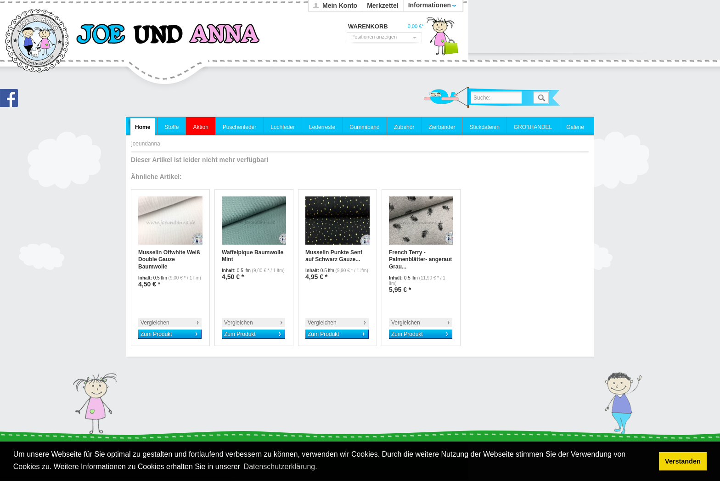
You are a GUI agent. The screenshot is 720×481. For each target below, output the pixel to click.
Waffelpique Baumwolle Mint (252, 256)
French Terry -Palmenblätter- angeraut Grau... (420, 259)
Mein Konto (339, 5)
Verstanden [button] (683, 461)
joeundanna (37, 41)
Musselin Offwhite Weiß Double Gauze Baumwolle (169, 259)
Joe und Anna (11, 100)
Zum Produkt (156, 334)
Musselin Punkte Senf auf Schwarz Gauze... (333, 256)
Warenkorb (442, 39)
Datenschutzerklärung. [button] (280, 466)
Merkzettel (382, 5)
